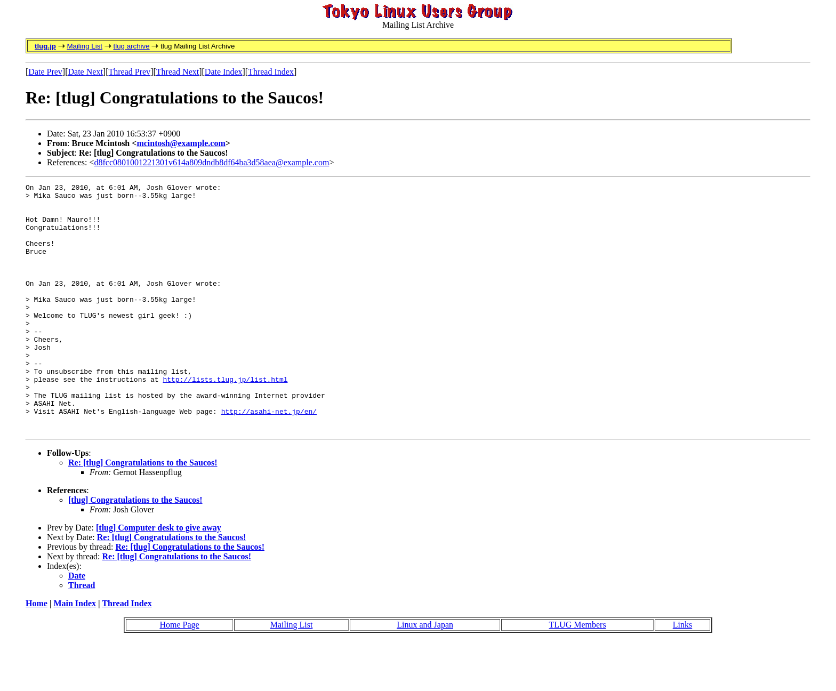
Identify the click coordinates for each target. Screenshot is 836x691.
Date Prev (45, 71)
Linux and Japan (425, 674)
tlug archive (131, 46)
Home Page (179, 674)
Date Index (224, 71)
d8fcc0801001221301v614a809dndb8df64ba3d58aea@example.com (211, 162)
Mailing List (84, 46)
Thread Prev (129, 71)
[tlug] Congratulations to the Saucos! (135, 549)
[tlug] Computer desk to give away (158, 577)
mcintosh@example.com (180, 143)
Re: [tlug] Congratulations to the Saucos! (143, 512)
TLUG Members (577, 674)
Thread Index (271, 71)
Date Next (85, 71)
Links (682, 674)
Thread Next (177, 71)
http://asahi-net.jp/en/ (269, 457)
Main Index (74, 652)
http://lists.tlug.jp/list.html (225, 419)
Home (36, 652)
